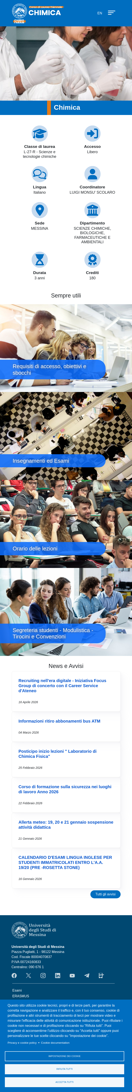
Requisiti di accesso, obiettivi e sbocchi (66, 348)
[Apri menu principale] (109, 12)
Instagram (43, 975)
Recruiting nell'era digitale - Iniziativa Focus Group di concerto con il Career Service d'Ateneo (62, 685)
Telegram (86, 975)
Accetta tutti (64, 1082)
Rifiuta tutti (64, 1069)
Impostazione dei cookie (64, 1056)
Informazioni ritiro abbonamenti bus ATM (60, 721)
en (99, 13)
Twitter (28, 975)
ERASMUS (20, 996)
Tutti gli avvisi (105, 894)
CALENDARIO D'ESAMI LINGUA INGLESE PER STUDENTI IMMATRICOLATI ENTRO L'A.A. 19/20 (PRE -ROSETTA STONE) (65, 862)
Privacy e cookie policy (22, 1042)
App (101, 975)
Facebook (14, 975)
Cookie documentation (55, 1042)
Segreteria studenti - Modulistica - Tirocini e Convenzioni (66, 612)
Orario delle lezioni (66, 524)
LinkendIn (57, 975)
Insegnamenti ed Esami (66, 436)
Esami (17, 990)
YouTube (72, 975)
